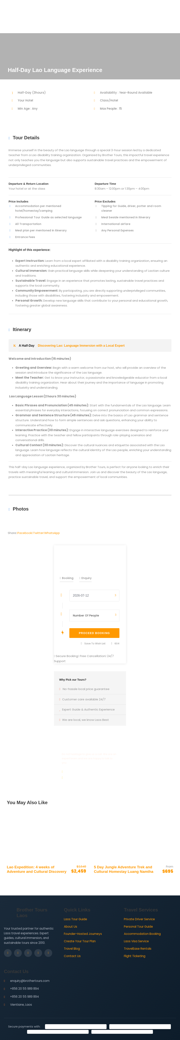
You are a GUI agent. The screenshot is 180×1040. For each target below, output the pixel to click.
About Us (70, 927)
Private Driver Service (139, 919)
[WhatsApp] (48, 953)
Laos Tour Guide (75, 919)
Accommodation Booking (142, 934)
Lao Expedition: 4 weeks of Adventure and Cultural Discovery (36, 869)
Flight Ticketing (134, 956)
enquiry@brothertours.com (29, 981)
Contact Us (72, 956)
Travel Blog (72, 949)
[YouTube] (38, 953)
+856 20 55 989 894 (24, 989)
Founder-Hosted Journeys (83, 934)
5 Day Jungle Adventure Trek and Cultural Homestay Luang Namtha (123, 869)
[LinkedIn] (28, 953)
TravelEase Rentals (137, 949)
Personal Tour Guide (138, 927)
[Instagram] (18, 953)
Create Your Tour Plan (80, 941)
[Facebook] (8, 953)
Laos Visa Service (136, 941)
